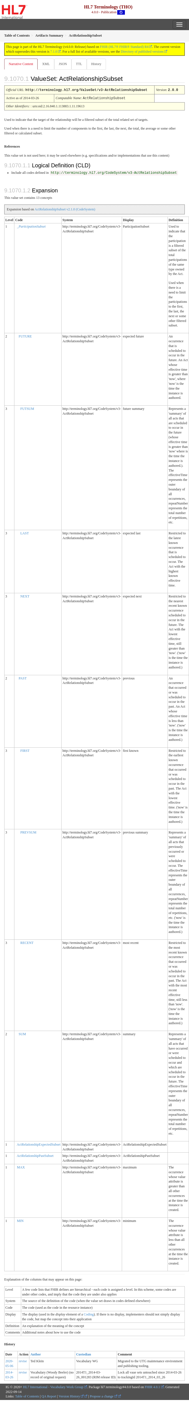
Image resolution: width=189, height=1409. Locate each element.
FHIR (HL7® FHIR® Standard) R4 (124, 47)
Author (35, 1354)
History (96, 64)
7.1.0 (53, 52)
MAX (21, 1167)
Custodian (83, 1354)
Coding (89, 1314)
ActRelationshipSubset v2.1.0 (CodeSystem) (64, 209)
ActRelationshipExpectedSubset (38, 1144)
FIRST (25, 750)
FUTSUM (27, 408)
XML (46, 64)
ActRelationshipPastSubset (35, 1155)
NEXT (24, 596)
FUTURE (25, 336)
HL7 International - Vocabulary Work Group (53, 1386)
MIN (20, 1220)
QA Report (49, 1396)
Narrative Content (21, 64)
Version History (71, 1396)
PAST (23, 678)
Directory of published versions (142, 52)
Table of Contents (27, 1396)
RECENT (27, 942)
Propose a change (103, 1396)
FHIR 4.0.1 (152, 1386)
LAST (24, 533)
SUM (22, 1033)
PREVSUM (28, 832)
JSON (63, 64)
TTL (79, 64)
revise (23, 1361)
